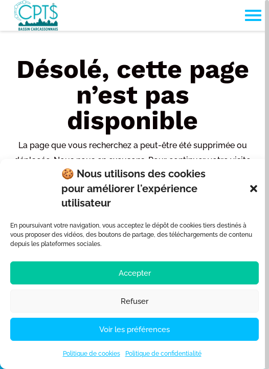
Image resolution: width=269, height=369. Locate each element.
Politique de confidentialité (163, 353)
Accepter (135, 273)
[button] (254, 188)
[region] (134, 184)
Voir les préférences (134, 329)
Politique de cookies (91, 353)
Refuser (134, 301)
